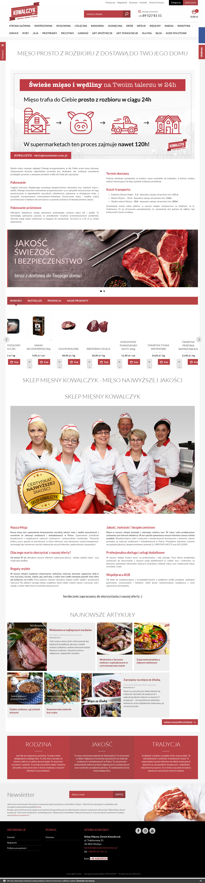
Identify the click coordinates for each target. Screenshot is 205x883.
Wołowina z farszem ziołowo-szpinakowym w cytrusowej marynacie (139, 662)
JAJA (35, 33)
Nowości (16, 300)
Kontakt (143, 2)
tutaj (39, 807)
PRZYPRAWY (49, 33)
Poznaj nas (110, 2)
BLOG (159, 33)
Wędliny (155, 25)
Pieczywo (67, 33)
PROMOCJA (54, 300)
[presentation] (6, 339)
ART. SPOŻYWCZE (102, 33)
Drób (129, 25)
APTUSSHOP (111, 874)
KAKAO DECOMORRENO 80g (102, 349)
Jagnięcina (115, 25)
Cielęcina (81, 25)
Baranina (97, 25)
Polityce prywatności (20, 816)
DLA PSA (147, 33)
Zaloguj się (176, 2)
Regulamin (122, 2)
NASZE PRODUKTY (77, 300)
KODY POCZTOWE (176, 33)
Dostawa (133, 2)
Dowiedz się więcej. (85, 880)
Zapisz (119, 794)
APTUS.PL (136, 874)
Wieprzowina (43, 25)
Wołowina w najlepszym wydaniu (82, 630)
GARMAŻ (83, 33)
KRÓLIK (141, 25)
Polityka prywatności (16, 848)
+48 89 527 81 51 (97, 851)
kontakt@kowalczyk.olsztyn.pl (100, 848)
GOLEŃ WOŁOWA (141, 349)
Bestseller (35, 300)
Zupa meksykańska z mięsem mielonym (175, 661)
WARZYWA (183, 25)
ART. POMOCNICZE (127, 33)
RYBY (25, 33)
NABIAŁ (169, 25)
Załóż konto (190, 2)
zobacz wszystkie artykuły (178, 722)
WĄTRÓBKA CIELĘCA (179, 349)
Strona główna (19, 25)
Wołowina (63, 25)
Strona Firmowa (156, 2)
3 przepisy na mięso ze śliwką (156, 680)
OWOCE (14, 33)
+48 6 (93, 859)
